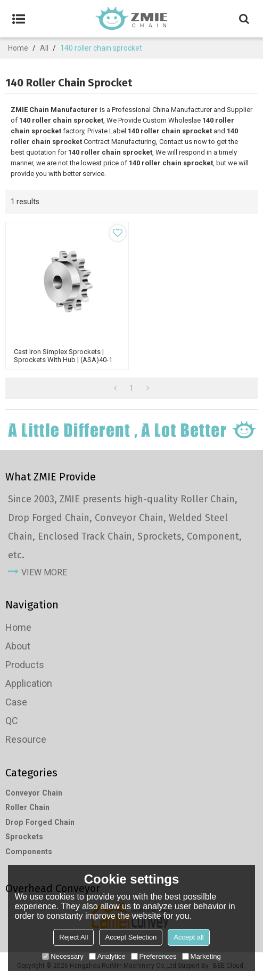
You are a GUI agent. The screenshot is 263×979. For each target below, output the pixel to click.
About (17, 646)
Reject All (73, 937)
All (44, 48)
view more (44, 572)
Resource (25, 739)
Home (18, 48)
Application (28, 683)
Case (16, 702)
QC (11, 720)
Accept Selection (131, 937)
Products (24, 664)
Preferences (154, 956)
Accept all (188, 937)
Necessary (62, 956)
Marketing (201, 956)
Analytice (107, 956)
